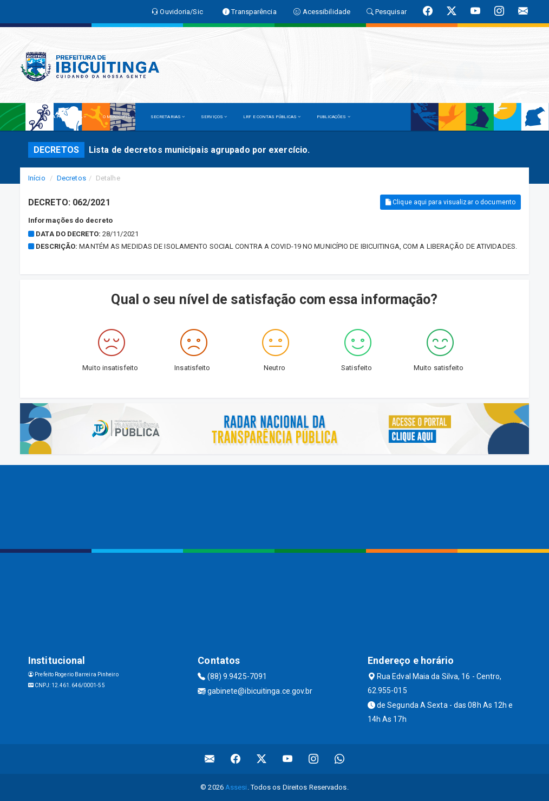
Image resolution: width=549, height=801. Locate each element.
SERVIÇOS (214, 116)
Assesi (236, 787)
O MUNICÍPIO (118, 116)
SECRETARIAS (168, 116)
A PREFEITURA (69, 116)
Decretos (71, 178)
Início (36, 178)
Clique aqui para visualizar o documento (450, 202)
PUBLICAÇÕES (333, 116)
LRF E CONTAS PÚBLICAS (271, 116)
